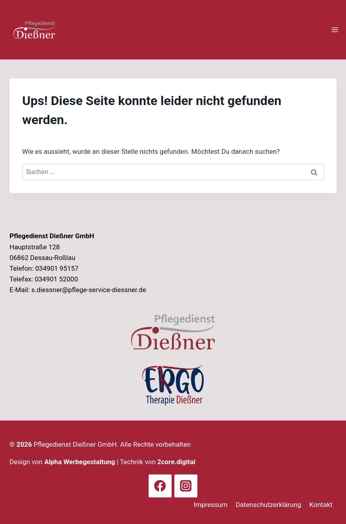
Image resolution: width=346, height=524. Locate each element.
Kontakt (321, 505)
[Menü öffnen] (334, 29)
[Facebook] (160, 485)
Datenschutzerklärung (268, 505)
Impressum (211, 505)
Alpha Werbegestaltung (79, 462)
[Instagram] (185, 485)
